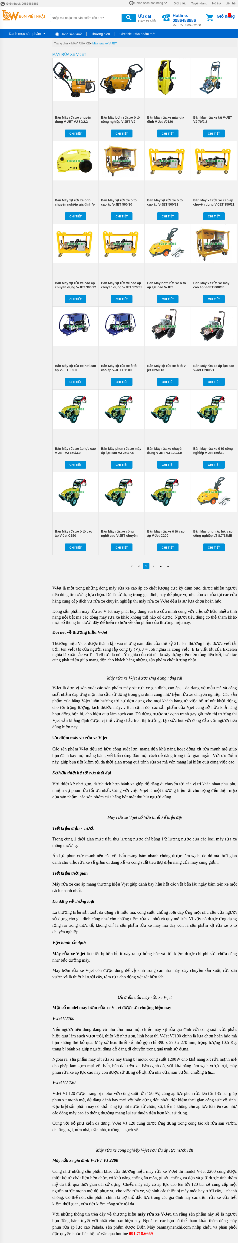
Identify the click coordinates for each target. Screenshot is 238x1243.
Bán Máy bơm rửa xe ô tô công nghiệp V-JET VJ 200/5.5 (120, 122)
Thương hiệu (100, 34)
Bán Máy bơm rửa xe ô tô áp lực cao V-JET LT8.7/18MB (166, 287)
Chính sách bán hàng (149, 3)
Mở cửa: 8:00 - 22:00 (189, 20)
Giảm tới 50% (147, 18)
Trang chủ (61, 43)
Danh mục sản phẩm (25, 34)
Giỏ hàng (226, 16)
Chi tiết (75, 133)
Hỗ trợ (216, 3)
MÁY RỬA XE (80, 43)
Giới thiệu (179, 3)
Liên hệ (230, 3)
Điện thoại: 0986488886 (19, 3)
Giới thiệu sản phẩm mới (137, 34)
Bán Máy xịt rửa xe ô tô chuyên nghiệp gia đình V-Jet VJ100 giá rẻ (75, 204)
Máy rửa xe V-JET (104, 43)
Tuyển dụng (199, 3)
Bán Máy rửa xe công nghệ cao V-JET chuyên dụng (119, 536)
